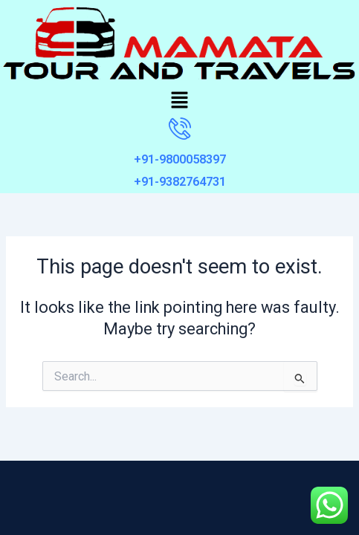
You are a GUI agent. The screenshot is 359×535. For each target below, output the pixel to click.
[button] (179, 101)
